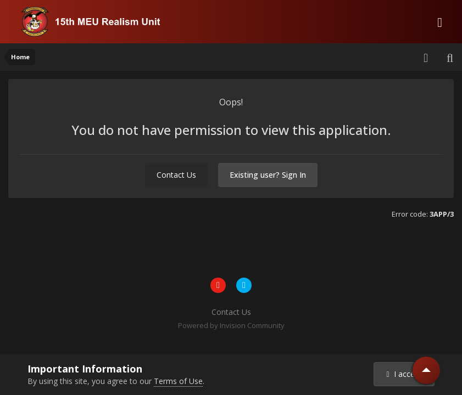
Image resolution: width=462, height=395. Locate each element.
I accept (403, 374)
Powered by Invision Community (231, 325)
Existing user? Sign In (268, 175)
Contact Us (176, 175)
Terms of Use (178, 381)
